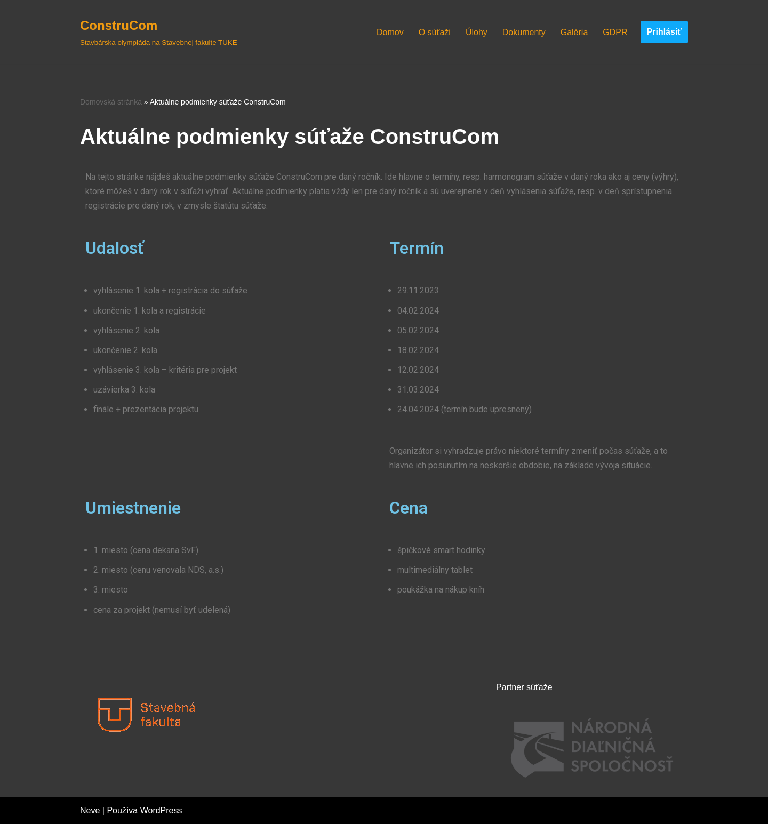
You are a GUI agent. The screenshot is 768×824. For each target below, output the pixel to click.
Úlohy (476, 32)
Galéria (574, 32)
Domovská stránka (111, 102)
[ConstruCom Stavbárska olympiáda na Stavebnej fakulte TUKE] (158, 32)
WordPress (161, 810)
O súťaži (435, 32)
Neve (90, 810)
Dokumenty (524, 32)
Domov (390, 32)
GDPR (615, 32)
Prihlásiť (664, 31)
